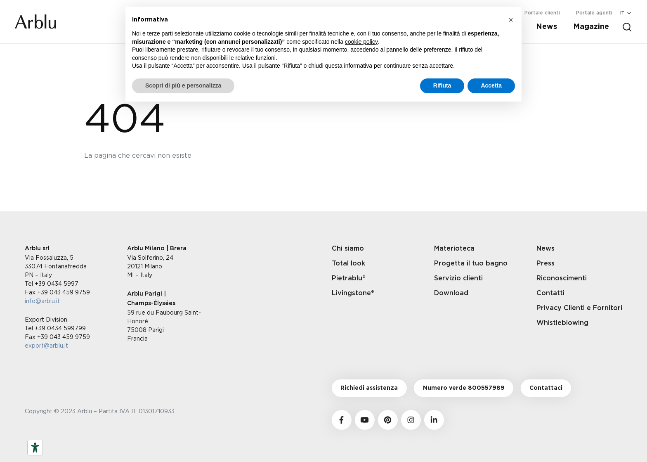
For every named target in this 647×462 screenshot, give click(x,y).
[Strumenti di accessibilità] (35, 447)
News (546, 27)
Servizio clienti (458, 278)
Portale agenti (594, 12)
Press (545, 263)
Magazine (591, 27)
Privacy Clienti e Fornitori (579, 308)
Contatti (550, 293)
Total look (348, 263)
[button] (510, 19)
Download (451, 293)
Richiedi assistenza (369, 388)
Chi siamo (348, 248)
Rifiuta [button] (442, 85)
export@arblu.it (46, 345)
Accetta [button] (491, 85)
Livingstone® (353, 293)
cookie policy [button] (361, 41)
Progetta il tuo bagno (471, 263)
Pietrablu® (349, 278)
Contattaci (545, 388)
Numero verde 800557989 (464, 388)
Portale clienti (542, 12)
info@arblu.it (42, 301)
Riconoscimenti (561, 278)
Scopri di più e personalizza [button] (183, 85)
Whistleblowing (562, 323)
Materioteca (454, 248)
